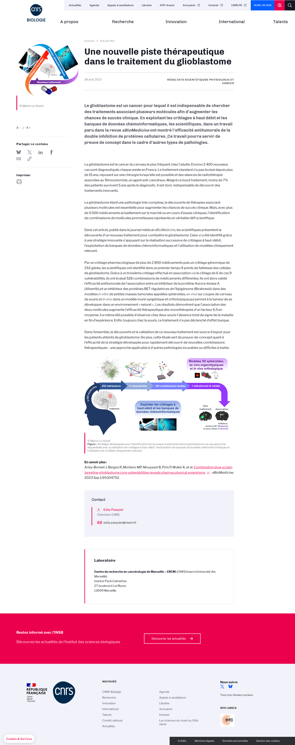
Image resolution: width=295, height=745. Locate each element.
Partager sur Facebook (51, 152)
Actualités (75, 5)
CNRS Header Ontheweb (280, 5)
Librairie (147, 5)
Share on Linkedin (40, 152)
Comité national (112, 720)
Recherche (123, 22)
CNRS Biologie (111, 691)
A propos (69, 22)
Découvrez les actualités (169, 638)
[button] (19, 739)
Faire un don (262, 5)
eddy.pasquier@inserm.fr (119, 522)
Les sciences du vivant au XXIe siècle (178, 722)
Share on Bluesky (18, 152)
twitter (222, 686)
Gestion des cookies (268, 740)
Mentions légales (204, 740)
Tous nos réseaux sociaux (236, 695)
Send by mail (18, 159)
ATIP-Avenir (167, 5)
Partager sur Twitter (29, 152)
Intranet (213, 5)
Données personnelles (235, 740)
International (232, 22)
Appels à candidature (120, 5)
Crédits (182, 740)
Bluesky (230, 686)
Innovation (176, 22)
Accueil (89, 40)
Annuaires (189, 5)
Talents (280, 22)
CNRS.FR (236, 5)
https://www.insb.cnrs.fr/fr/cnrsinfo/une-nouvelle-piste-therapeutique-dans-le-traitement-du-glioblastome (29, 159)
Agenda (94, 5)
